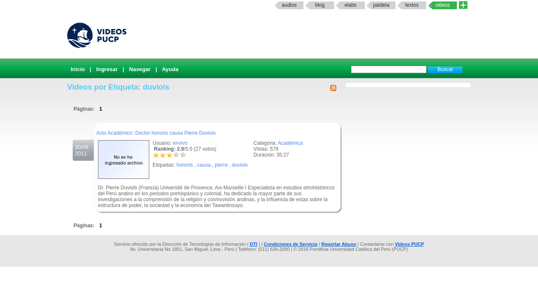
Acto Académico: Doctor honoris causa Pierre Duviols (156, 133)
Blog (320, 5)
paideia (381, 5)
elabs (351, 5)
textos (412, 5)
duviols (240, 165)
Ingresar (107, 69)
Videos (442, 5)
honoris (185, 165)
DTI (253, 244)
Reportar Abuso (339, 244)
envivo (180, 143)
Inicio (78, 69)
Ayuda (170, 69)
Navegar (139, 69)
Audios (289, 5)
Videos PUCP (409, 244)
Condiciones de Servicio (291, 244)
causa (204, 165)
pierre (221, 165)
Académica (290, 143)
